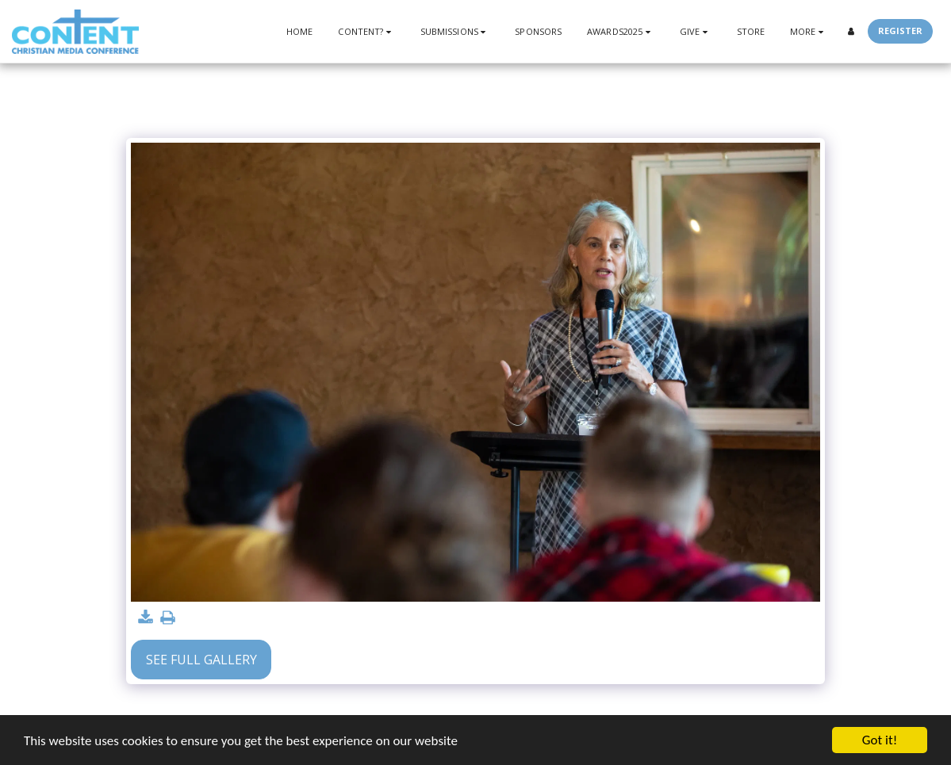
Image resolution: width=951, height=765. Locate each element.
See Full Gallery (201, 659)
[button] (366, 31)
